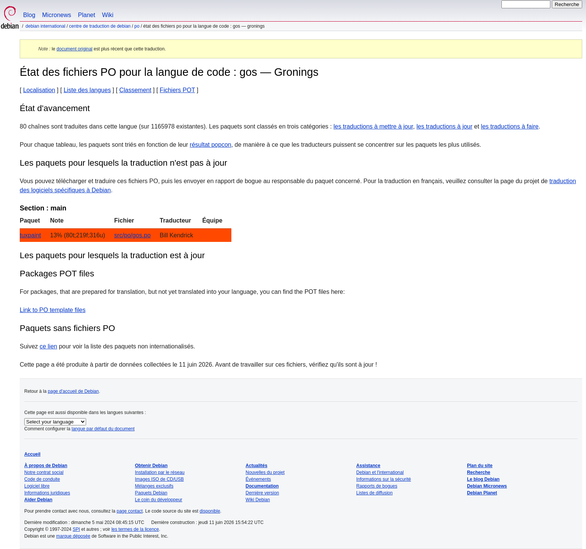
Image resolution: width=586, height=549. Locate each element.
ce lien (48, 346)
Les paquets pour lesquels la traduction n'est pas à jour (123, 163)
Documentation (262, 486)
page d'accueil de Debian (73, 391)
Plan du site (479, 465)
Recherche (478, 472)
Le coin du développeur (158, 499)
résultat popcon (210, 144)
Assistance (368, 465)
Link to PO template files (52, 310)
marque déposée (73, 536)
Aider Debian (38, 499)
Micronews (56, 15)
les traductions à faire (510, 126)
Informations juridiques (47, 493)
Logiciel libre (37, 486)
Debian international (45, 26)
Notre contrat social (43, 472)
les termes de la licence (135, 529)
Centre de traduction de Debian (99, 26)
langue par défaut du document (103, 428)
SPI (76, 529)
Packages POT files (57, 273)
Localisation (39, 90)
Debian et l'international (380, 472)
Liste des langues (87, 90)
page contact (129, 511)
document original (75, 49)
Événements (258, 479)
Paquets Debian (151, 493)
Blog (29, 15)
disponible (210, 511)
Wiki (107, 15)
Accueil (32, 454)
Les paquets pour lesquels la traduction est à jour (112, 255)
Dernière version (262, 493)
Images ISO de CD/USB (159, 479)
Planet (86, 15)
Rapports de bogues (376, 486)
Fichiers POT (177, 90)
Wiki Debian (258, 499)
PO (136, 26)
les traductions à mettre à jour (373, 126)
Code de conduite (42, 479)
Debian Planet (482, 493)
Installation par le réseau (160, 472)
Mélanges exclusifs (154, 486)
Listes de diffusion (374, 493)
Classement (135, 90)
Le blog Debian (483, 479)
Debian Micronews (487, 486)
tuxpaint (30, 235)
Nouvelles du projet (265, 472)
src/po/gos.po (132, 235)
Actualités (256, 465)
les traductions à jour (444, 126)
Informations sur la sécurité (383, 479)
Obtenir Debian (151, 465)
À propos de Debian (45, 465)
